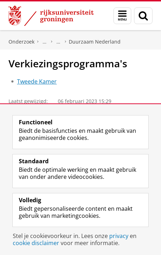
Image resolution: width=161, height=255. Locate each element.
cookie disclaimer (36, 243)
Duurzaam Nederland (95, 41)
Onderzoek (21, 41)
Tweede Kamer (37, 81)
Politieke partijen (58, 41)
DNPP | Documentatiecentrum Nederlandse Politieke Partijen (44, 41)
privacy (118, 236)
